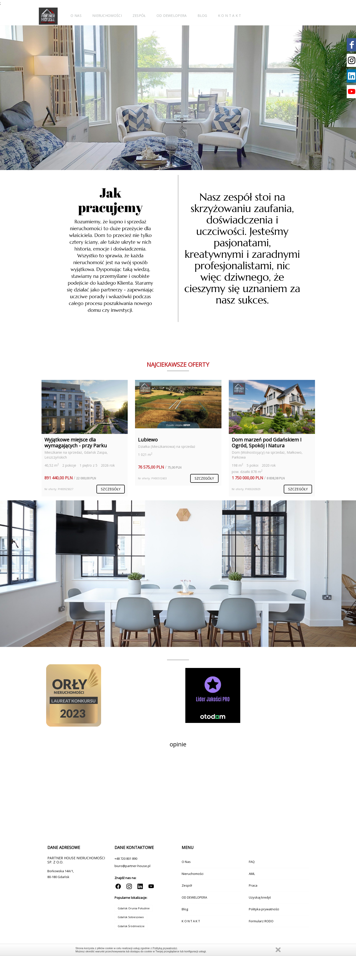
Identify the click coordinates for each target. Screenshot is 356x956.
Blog (202, 15)
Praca (253, 885)
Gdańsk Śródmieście (131, 926)
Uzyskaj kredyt (260, 897)
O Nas (76, 15)
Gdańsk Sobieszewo (131, 917)
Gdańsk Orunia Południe (134, 908)
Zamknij (278, 949)
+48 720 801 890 (126, 858)
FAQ (252, 861)
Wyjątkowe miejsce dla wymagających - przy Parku (75, 442)
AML (252, 873)
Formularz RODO (261, 921)
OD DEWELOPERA (172, 15)
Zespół (139, 15)
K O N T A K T (229, 15)
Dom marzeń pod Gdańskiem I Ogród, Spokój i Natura (267, 442)
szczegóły (110, 489)
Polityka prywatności (264, 909)
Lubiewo (148, 439)
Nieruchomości (107, 15)
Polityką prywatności (165, 948)
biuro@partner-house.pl (132, 866)
